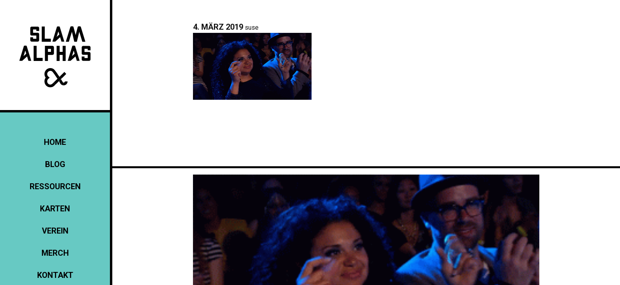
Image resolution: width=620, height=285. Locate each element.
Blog (55, 164)
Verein (55, 231)
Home (55, 142)
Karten (55, 208)
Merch (55, 253)
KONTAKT (55, 275)
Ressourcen (55, 186)
